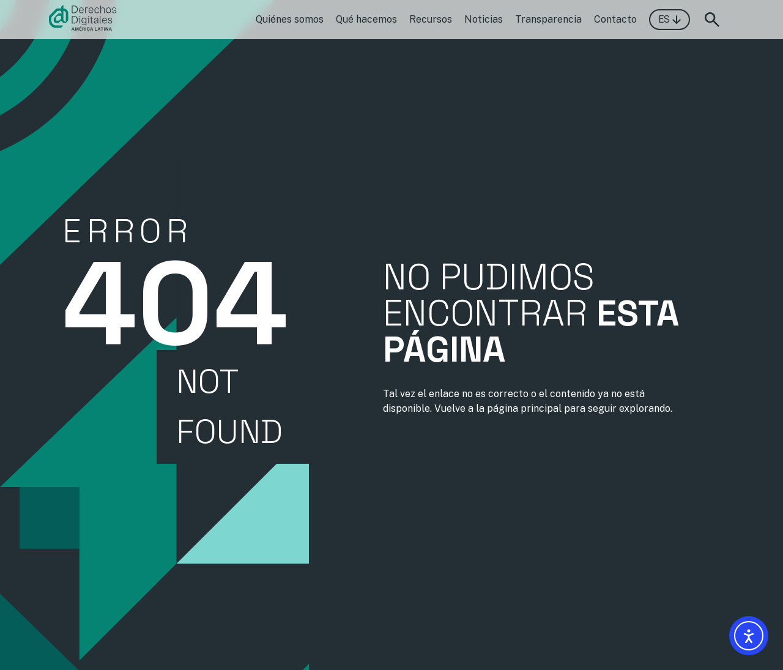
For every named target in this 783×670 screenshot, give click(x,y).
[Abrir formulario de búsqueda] (712, 19)
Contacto (615, 19)
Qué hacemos (366, 19)
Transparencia (548, 19)
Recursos (430, 19)
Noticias (483, 19)
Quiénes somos (290, 19)
